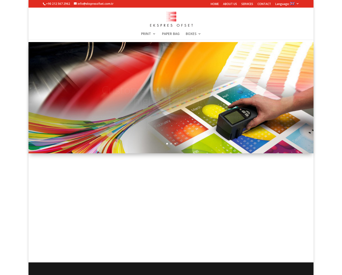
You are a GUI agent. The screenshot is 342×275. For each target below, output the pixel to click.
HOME (215, 4)
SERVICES (247, 4)
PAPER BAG (171, 34)
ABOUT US (230, 4)
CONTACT (264, 4)
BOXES (191, 34)
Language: (284, 4)
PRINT (146, 34)
